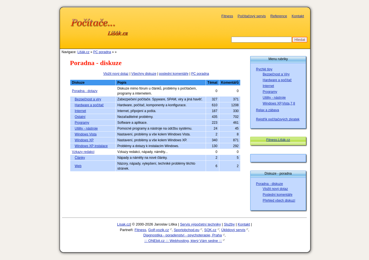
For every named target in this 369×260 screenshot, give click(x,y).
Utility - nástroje (86, 128)
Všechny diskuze (143, 74)
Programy (82, 123)
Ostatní (80, 117)
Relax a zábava (267, 110)
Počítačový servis (252, 16)
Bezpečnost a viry (88, 99)
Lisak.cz (123, 224)
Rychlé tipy (264, 69)
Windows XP (84, 140)
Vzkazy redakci (83, 152)
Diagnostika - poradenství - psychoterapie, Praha (182, 235)
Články (80, 158)
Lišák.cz (83, 52)
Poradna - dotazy (84, 91)
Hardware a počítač (89, 105)
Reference (278, 16)
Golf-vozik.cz (158, 230)
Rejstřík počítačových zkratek (278, 119)
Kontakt (298, 16)
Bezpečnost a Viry (276, 74)
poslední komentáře (173, 74)
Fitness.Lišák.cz (278, 140)
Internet (80, 111)
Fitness (227, 16)
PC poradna (102, 52)
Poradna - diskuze (269, 184)
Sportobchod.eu (186, 230)
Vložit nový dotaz (115, 74)
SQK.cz (210, 230)
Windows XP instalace (91, 146)
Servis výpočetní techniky (200, 224)
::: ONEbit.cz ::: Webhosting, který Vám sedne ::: (183, 241)
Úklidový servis (233, 230)
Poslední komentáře (278, 195)
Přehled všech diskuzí (279, 200)
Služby (229, 224)
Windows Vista (85, 134)
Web (78, 166)
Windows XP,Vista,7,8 (279, 103)
